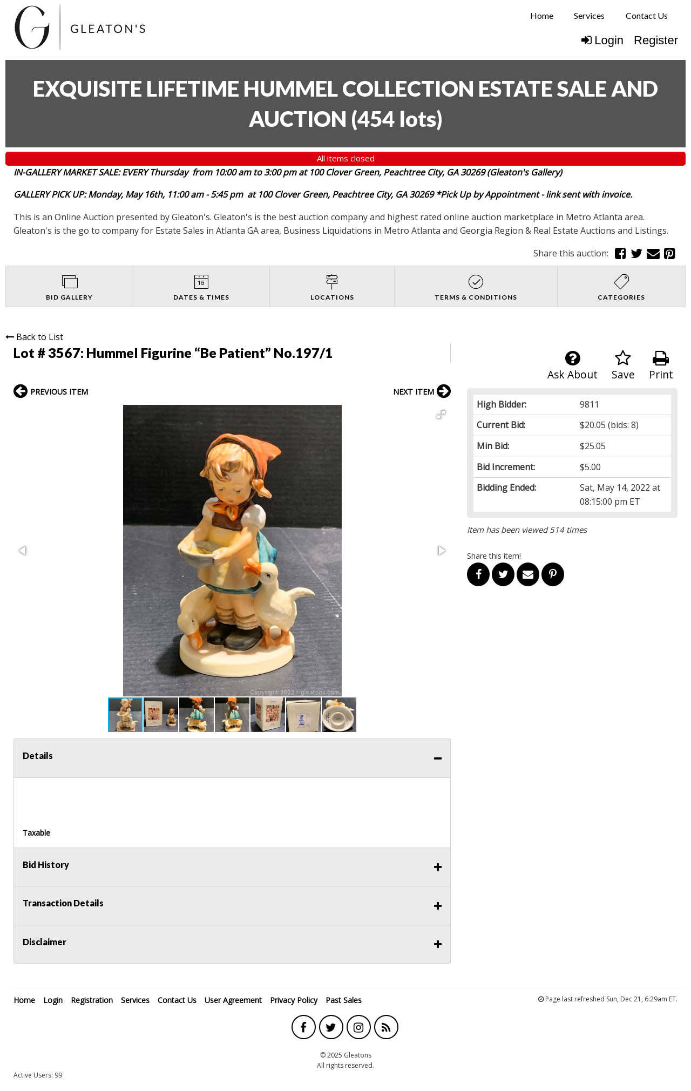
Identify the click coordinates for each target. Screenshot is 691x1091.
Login (602, 40)
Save (623, 366)
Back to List (34, 337)
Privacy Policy (293, 1000)
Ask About (572, 366)
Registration (92, 1000)
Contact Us (647, 15)
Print (661, 366)
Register (656, 40)
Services (589, 15)
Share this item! (494, 556)
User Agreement (233, 1000)
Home (541, 15)
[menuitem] (542, 15)
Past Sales (344, 1000)
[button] (441, 414)
